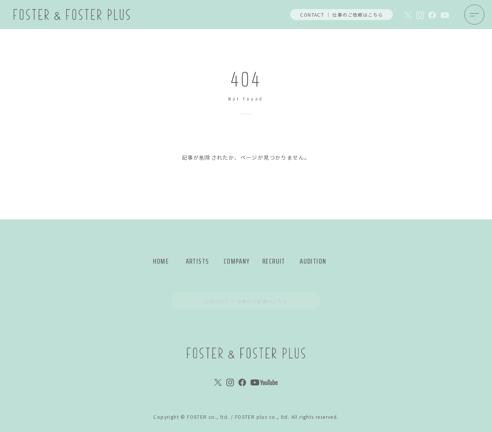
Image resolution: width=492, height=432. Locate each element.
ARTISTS (197, 261)
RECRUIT (273, 261)
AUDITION (313, 261)
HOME (161, 261)
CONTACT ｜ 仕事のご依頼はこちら (341, 14)
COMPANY (237, 261)
